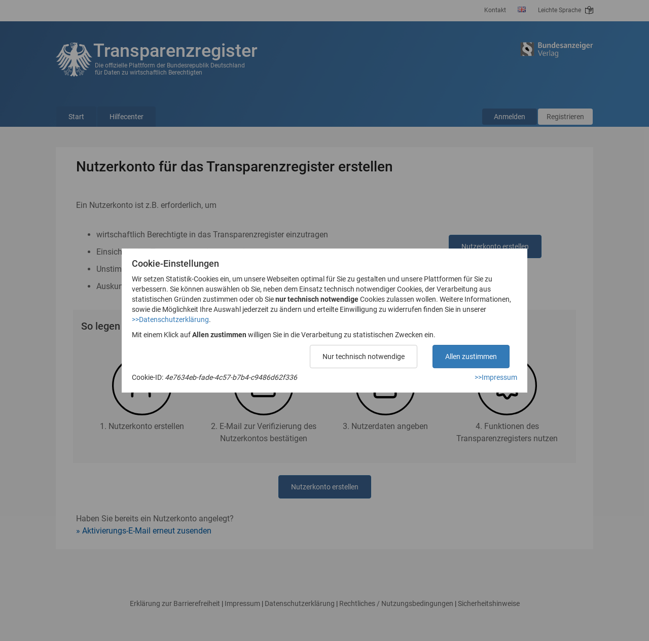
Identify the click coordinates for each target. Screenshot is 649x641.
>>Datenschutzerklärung (170, 319)
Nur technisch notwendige (363, 356)
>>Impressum (496, 377)
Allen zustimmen (471, 356)
